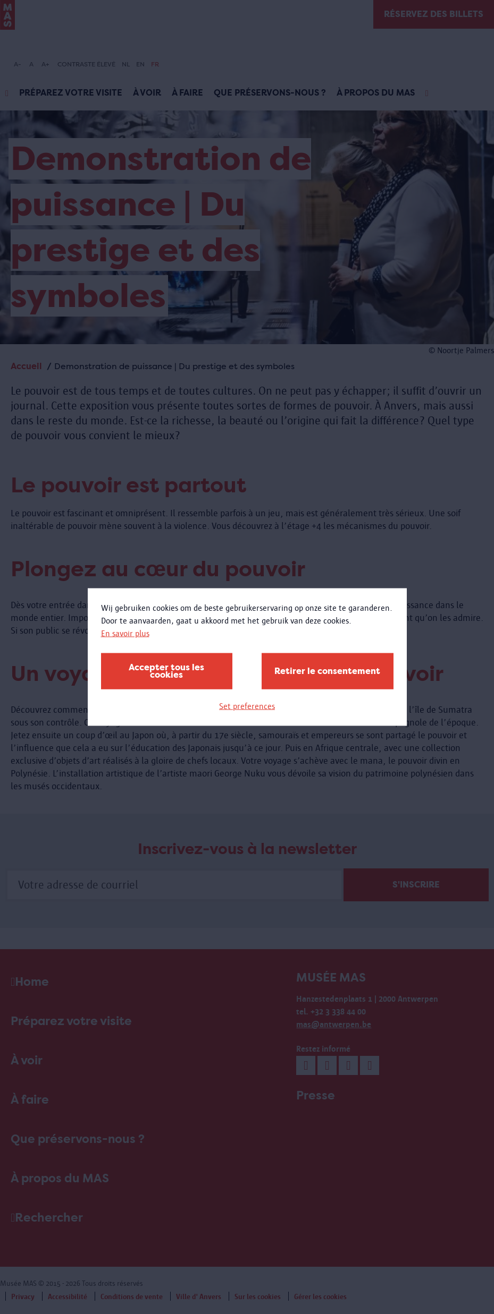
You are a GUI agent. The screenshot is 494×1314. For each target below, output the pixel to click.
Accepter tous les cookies (166, 671)
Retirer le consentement (327, 671)
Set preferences (247, 706)
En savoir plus (125, 633)
